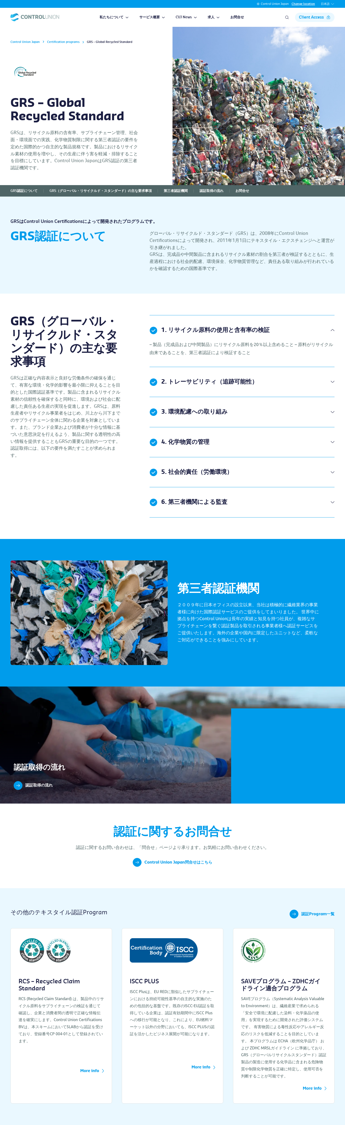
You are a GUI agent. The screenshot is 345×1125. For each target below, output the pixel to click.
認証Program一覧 (312, 914)
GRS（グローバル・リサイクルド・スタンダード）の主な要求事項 (101, 191)
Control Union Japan (275, 3)
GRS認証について (24, 191)
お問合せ (237, 17)
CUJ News (186, 17)
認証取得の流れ (211, 191)
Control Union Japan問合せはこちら (172, 862)
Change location (303, 3)
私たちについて (114, 17)
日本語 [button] (328, 4)
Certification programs (63, 41)
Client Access (315, 17)
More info (92, 1071)
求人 (214, 17)
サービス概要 (152, 17)
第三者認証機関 (176, 191)
